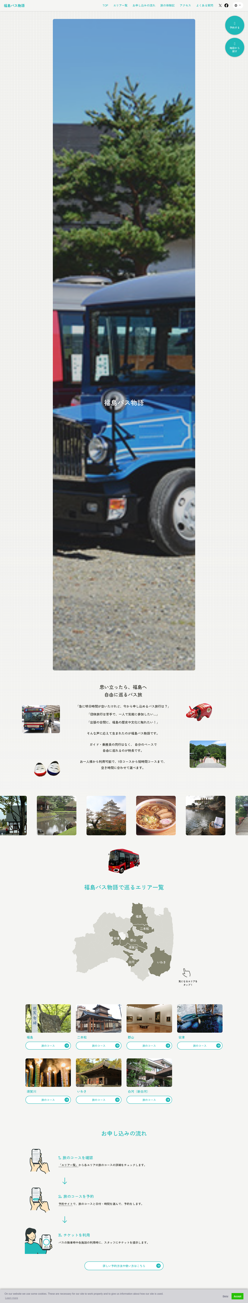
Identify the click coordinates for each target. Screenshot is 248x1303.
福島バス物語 (14, 5)
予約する (235, 25)
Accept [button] (237, 1296)
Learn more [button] (11, 1298)
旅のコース (55, 1045)
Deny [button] (225, 1296)
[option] (124, 344)
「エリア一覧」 (68, 1165)
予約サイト (66, 1204)
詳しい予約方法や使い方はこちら (132, 1266)
